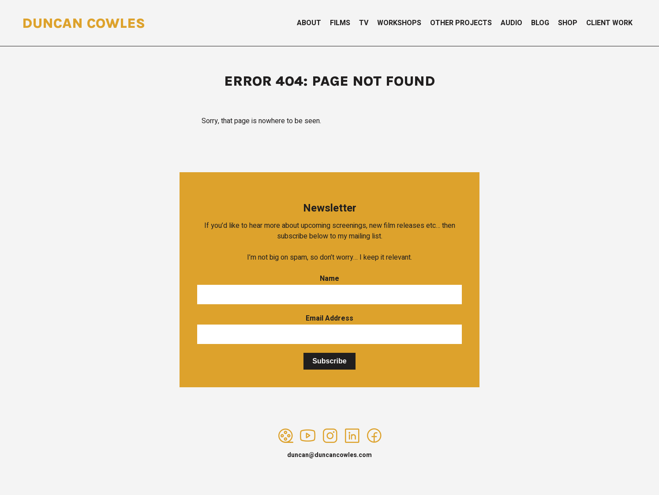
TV (363, 23)
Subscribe (329, 361)
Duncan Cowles (83, 23)
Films (340, 23)
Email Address (329, 318)
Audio (511, 23)
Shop (567, 23)
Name (329, 278)
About (309, 23)
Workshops (399, 23)
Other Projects (461, 23)
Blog (540, 23)
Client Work (609, 23)
